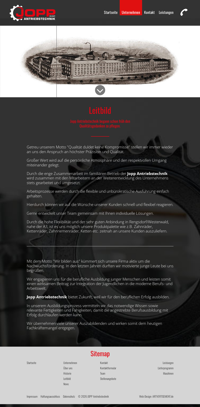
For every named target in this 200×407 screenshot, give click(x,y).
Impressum (32, 399)
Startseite (111, 12)
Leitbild (67, 381)
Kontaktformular (108, 371)
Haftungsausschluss (50, 399)
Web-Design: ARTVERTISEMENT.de (156, 399)
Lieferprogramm (165, 371)
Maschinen (168, 376)
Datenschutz (69, 399)
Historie (67, 376)
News (66, 387)
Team (102, 376)
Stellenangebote (108, 381)
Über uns (67, 371)
